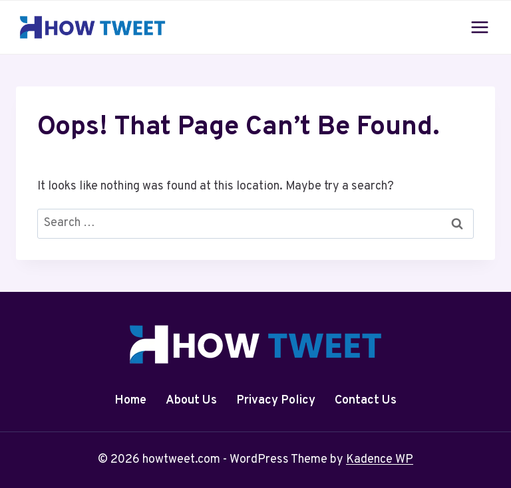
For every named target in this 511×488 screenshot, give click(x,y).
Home (130, 400)
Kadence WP (379, 459)
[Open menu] (479, 27)
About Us (191, 400)
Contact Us (366, 400)
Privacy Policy (275, 400)
